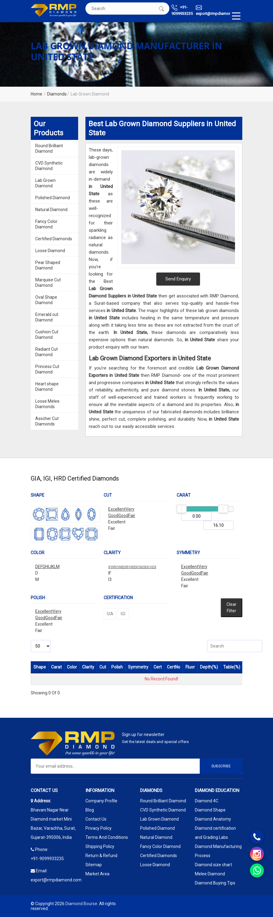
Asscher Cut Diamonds (47, 421)
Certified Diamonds (53, 238)
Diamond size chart (213, 864)
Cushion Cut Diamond (46, 334)
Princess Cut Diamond (47, 369)
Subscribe (221, 766)
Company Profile (101, 800)
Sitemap (93, 864)
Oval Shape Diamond (46, 300)
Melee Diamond (210, 873)
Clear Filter (231, 607)
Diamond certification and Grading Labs (215, 833)
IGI (123, 613)
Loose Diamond (50, 250)
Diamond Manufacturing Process (218, 851)
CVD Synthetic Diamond (49, 166)
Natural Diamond (51, 209)
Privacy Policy (98, 828)
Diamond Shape (210, 810)
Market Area (97, 873)
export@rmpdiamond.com (219, 10)
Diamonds (57, 94)
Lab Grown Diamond (45, 183)
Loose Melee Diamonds (47, 404)
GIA (110, 613)
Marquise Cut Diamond (48, 282)
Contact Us (95, 819)
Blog (89, 810)
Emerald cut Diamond (46, 317)
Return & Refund (101, 855)
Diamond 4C (206, 800)
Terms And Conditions (106, 837)
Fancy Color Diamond (46, 224)
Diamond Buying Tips (215, 883)
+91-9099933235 (182, 10)
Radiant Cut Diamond (46, 352)
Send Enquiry (178, 279)
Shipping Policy (99, 846)
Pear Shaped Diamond (47, 265)
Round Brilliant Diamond (49, 148)
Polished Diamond (52, 197)
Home (36, 94)
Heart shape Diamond (47, 386)
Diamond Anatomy (213, 819)
